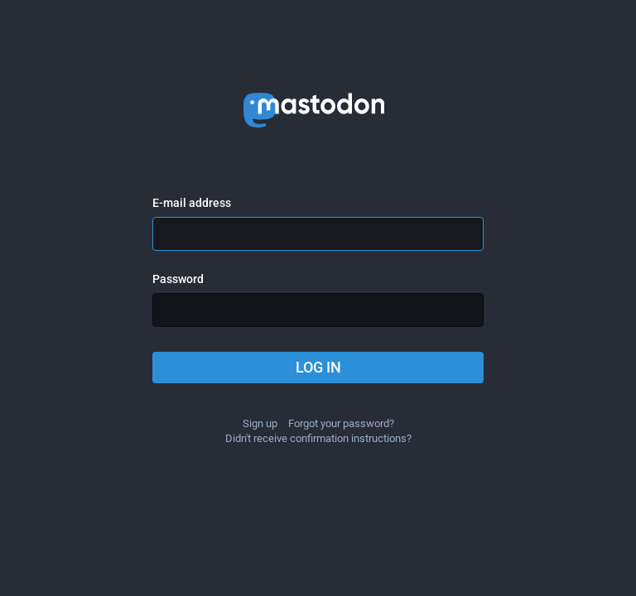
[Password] (318, 310)
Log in (318, 367)
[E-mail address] (318, 234)
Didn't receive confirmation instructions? (318, 438)
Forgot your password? (341, 423)
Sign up (260, 423)
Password (178, 279)
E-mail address (191, 202)
